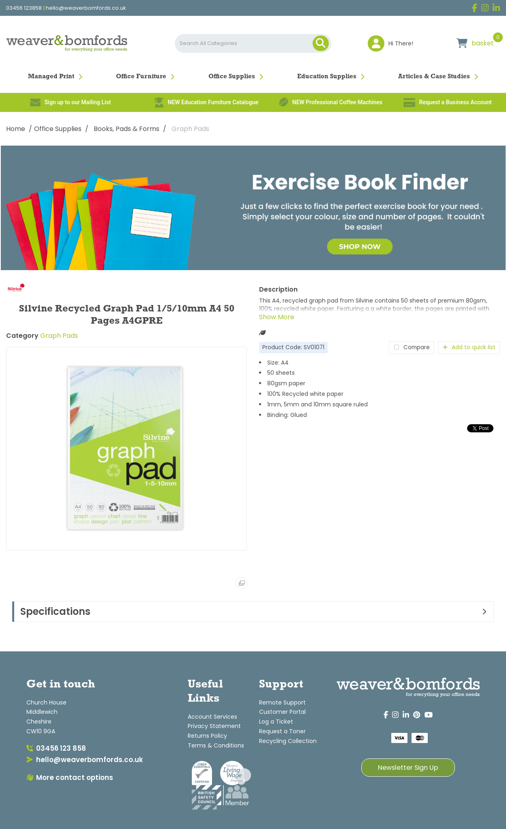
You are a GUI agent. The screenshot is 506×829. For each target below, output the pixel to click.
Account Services (212, 717)
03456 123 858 (56, 748)
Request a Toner (282, 731)
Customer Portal (282, 712)
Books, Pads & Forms (126, 128)
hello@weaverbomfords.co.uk (86, 8)
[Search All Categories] (253, 43)
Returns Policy (207, 736)
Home (15, 128)
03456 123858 (24, 8)
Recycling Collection (288, 741)
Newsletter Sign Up (408, 767)
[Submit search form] (321, 43)
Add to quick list (469, 347)
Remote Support (282, 702)
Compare (411, 347)
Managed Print (51, 76)
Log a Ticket (276, 721)
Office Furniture (141, 76)
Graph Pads (190, 128)
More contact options (69, 777)
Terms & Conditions (216, 745)
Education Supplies (326, 76)
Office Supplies (231, 76)
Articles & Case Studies (434, 76)
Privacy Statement (214, 726)
